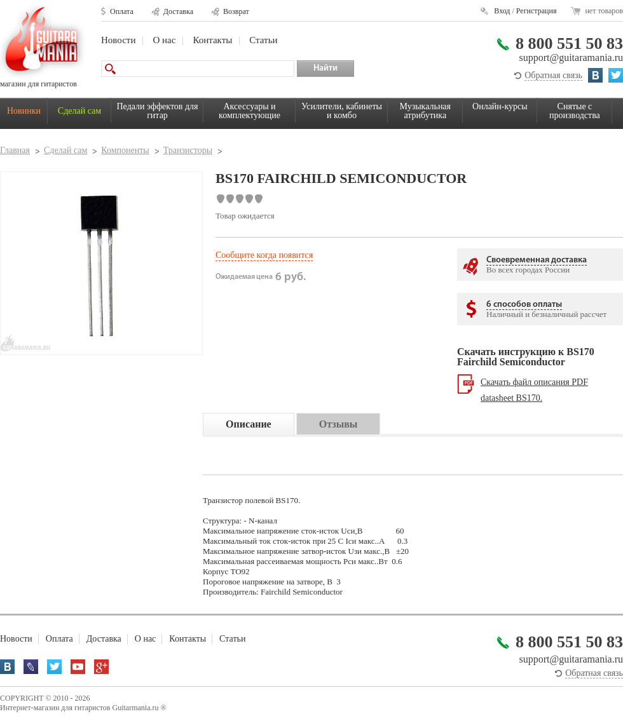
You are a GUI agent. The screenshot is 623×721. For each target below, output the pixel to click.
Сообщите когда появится (264, 255)
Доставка (178, 11)
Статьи (263, 40)
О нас (164, 40)
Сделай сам (79, 111)
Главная (15, 150)
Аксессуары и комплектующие (249, 111)
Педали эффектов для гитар (157, 111)
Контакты (212, 40)
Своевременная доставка (536, 260)
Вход (502, 10)
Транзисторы (187, 150)
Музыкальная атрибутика (425, 111)
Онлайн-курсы (500, 106)
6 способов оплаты (524, 304)
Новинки (24, 111)
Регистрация (536, 10)
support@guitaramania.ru (571, 57)
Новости (118, 40)
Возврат (236, 11)
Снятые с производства (574, 111)
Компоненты (125, 150)
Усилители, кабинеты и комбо (341, 111)
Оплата (122, 11)
